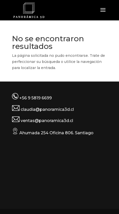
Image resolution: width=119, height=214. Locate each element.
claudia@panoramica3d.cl (47, 109)
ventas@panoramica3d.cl (47, 120)
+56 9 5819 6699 (35, 98)
